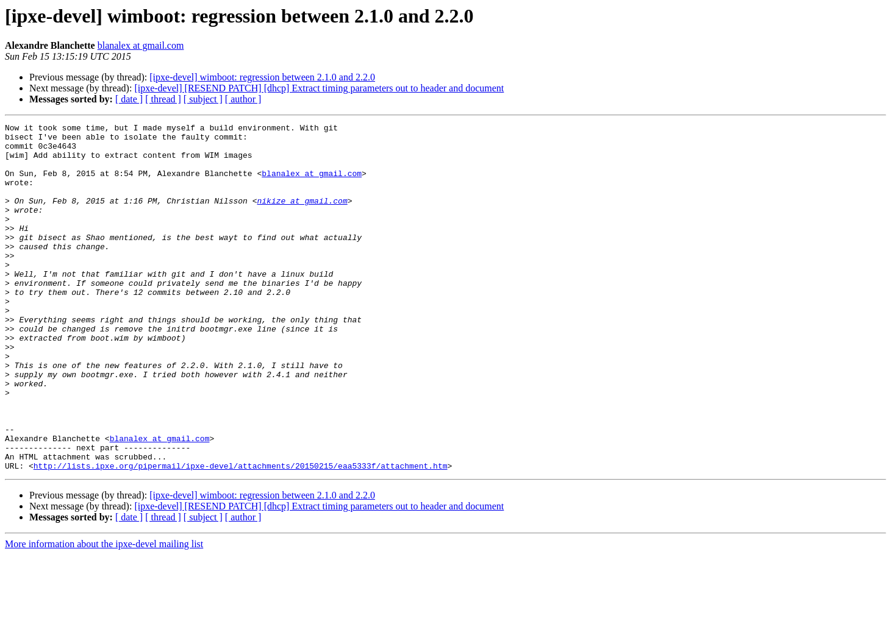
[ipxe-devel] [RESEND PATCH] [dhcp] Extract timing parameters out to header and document (319, 88)
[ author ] (243, 99)
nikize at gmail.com (302, 216)
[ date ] (129, 99)
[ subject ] (203, 99)
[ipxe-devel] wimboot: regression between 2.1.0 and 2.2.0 (262, 77)
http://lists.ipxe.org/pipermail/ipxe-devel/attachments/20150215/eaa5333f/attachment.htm (241, 535)
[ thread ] (163, 99)
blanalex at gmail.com (141, 45)
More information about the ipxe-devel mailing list (104, 613)
